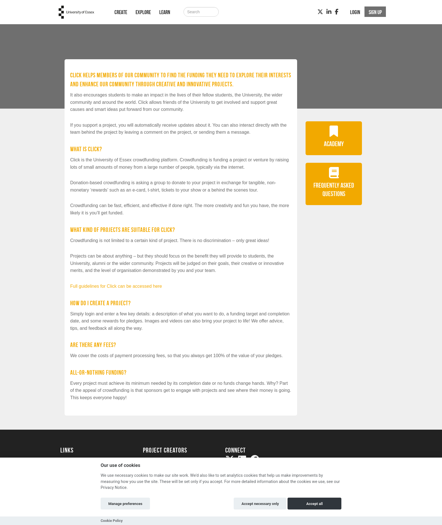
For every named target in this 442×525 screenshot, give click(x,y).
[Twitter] (320, 12)
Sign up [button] (375, 12)
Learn (164, 12)
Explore (143, 12)
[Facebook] (336, 12)
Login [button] (355, 12)
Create (120, 12)
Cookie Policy (112, 521)
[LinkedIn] (329, 12)
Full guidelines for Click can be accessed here (116, 286)
